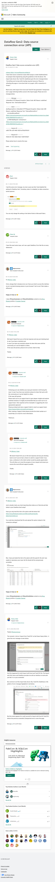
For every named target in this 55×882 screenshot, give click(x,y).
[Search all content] (33, 26)
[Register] (10, 775)
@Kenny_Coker (12, 280)
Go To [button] (46, 22)
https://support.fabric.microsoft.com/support (20, 409)
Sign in (36, 22)
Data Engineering (15, 146)
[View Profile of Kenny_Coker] (13, 57)
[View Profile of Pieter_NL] (12, 234)
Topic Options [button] (45, 49)
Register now (31, 33)
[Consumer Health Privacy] (27, 877)
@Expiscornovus (15, 632)
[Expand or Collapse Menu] (2, 19)
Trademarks (4, 871)
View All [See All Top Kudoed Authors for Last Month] (8, 825)
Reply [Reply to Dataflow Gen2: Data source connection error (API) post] (45, 154)
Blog (43, 299)
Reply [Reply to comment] (45, 222)
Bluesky (8, 301)
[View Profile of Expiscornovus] (16, 268)
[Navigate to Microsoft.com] (5, 15)
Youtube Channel (20, 301)
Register (30, 22)
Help (41, 22)
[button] (36, 49)
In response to (17, 325)
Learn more (5, 10)
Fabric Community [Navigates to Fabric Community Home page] (19, 15)
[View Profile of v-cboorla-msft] (20, 321)
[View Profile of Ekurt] (11, 176)
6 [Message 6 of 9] (13, 423)
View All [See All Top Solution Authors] (8, 800)
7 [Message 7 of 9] (14, 474)
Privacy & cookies (5, 866)
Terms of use (4, 869)
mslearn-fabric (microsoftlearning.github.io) (18, 72)
